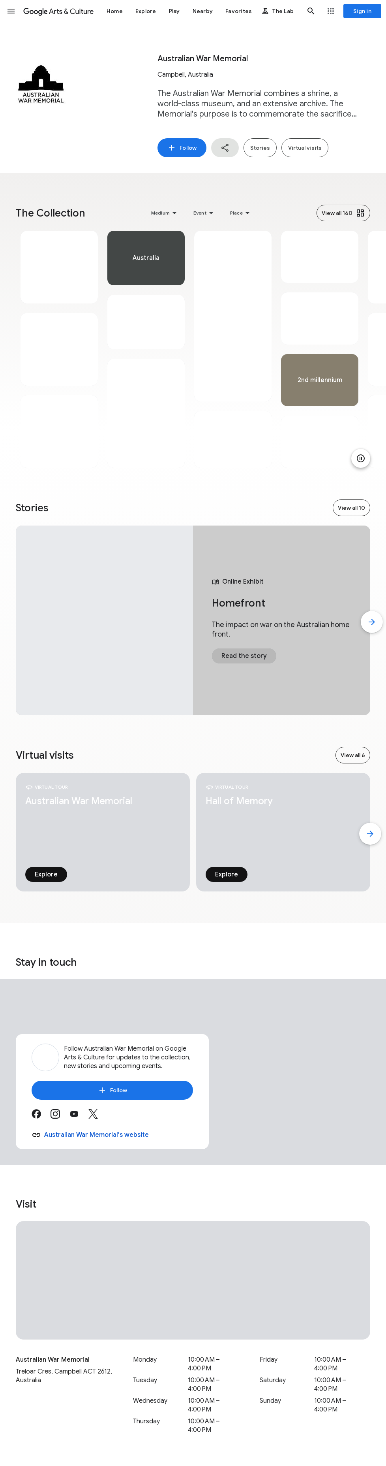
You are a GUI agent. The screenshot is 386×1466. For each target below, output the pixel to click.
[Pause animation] (360, 458)
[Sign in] (362, 11)
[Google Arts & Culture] (58, 11)
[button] (11, 11)
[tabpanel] (59, 349)
